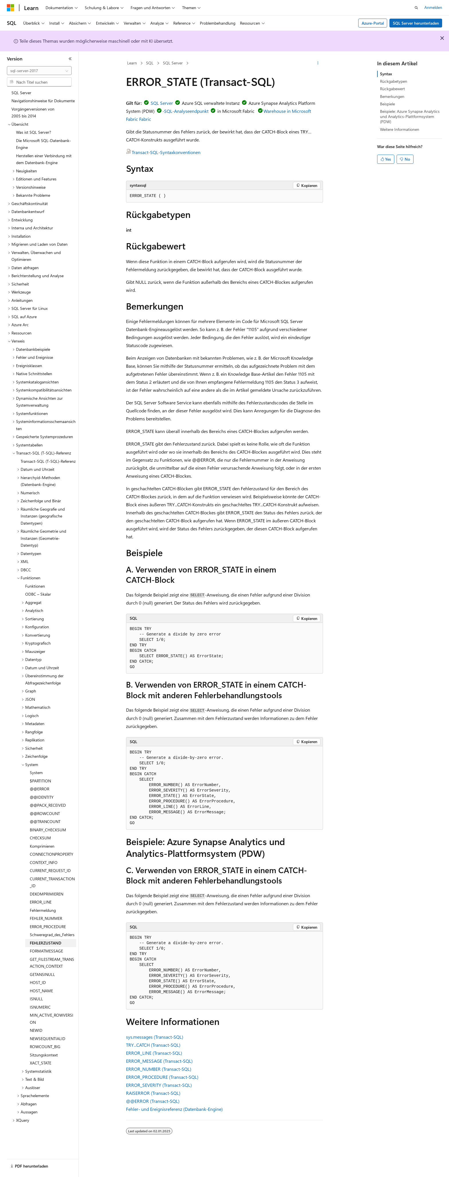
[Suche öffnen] (416, 8)
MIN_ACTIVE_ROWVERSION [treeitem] (51, 1018)
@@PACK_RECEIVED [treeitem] (48, 805)
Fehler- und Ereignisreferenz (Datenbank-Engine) (174, 1109)
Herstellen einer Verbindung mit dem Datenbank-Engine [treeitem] (44, 159)
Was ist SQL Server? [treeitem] (33, 132)
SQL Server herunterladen (416, 23)
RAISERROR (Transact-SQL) (153, 1093)
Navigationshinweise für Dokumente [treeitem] (43, 100)
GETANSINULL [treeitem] (42, 974)
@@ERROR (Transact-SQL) (153, 1101)
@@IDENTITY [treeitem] (42, 797)
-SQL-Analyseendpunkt (185, 111)
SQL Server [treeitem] (21, 92)
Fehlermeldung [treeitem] (43, 910)
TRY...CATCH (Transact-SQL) (153, 1045)
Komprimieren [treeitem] (42, 846)
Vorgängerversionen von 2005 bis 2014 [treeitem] (32, 112)
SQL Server (173, 63)
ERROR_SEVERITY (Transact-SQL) (159, 1085)
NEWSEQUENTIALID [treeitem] (47, 1038)
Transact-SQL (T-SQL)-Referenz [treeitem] (48, 461)
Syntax (386, 73)
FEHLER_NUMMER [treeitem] (46, 918)
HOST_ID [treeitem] (38, 982)
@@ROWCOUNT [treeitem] (45, 813)
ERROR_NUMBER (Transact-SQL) (158, 1069)
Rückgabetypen (393, 81)
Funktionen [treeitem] (35, 586)
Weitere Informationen (399, 129)
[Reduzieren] (70, 59)
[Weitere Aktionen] (318, 63)
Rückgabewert (392, 88)
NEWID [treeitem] (36, 1030)
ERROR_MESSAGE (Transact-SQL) (159, 1061)
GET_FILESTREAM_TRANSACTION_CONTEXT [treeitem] (52, 962)
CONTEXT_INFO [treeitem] (44, 862)
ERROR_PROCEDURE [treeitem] (48, 926)
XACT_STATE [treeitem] (40, 1063)
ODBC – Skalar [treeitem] (38, 594)
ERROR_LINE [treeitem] (41, 902)
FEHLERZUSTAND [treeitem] (45, 943)
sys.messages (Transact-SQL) (154, 1037)
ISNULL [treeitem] (36, 998)
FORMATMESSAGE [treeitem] (46, 951)
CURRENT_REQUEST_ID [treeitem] (50, 870)
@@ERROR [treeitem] (39, 789)
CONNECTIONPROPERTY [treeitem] (51, 854)
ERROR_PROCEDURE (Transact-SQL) (162, 1077)
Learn (132, 63)
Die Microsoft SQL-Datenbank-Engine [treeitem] (43, 144)
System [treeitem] (36, 772)
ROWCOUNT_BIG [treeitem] (45, 1046)
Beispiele (387, 104)
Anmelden (433, 7)
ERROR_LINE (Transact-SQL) (154, 1053)
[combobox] (39, 70)
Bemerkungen (392, 96)
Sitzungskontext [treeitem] (44, 1055)
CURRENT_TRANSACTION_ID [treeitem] (52, 882)
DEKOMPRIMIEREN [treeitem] (46, 894)
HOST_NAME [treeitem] (41, 990)
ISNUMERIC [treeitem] (40, 1007)
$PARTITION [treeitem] (40, 781)
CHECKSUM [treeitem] (40, 838)
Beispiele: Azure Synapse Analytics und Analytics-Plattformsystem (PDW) (410, 116)
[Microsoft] (10, 7)
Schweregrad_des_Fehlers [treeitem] (52, 934)
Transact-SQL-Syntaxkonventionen (166, 152)
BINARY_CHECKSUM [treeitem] (48, 829)
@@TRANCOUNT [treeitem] (45, 821)
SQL (149, 63)
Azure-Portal (373, 23)
